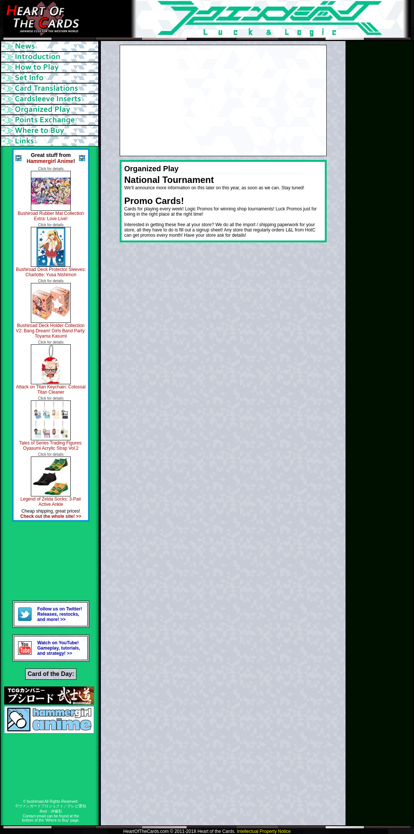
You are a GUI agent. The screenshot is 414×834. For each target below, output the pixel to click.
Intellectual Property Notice (264, 831)
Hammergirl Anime (50, 161)
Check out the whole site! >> (50, 516)
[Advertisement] (50, 561)
